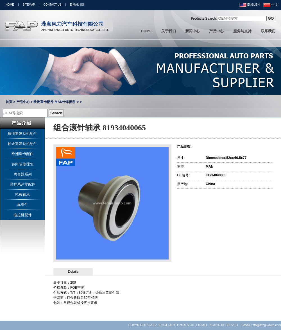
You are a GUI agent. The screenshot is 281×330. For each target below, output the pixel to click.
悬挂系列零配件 (22, 184)
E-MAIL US (77, 4)
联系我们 (268, 31)
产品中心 (216, 31)
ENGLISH (249, 4)
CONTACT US (53, 4)
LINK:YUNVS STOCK (113, 325)
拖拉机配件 (22, 215)
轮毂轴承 (22, 194)
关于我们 (168, 31)
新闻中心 (192, 31)
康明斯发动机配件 (22, 133)
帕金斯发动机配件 (22, 144)
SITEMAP (28, 4)
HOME (10, 4)
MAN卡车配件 (65, 102)
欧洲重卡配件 (43, 102)
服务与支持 (242, 31)
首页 (9, 102)
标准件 (22, 204)
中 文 (270, 4)
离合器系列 (22, 174)
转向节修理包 (22, 164)
